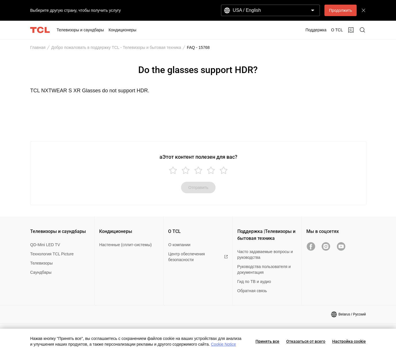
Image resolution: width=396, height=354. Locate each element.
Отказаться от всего (305, 341)
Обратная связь (252, 290)
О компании (179, 244)
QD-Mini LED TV (45, 244)
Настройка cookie (349, 341)
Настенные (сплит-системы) (125, 244)
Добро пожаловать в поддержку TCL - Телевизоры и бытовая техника (116, 47)
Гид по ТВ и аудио (254, 281)
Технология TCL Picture (52, 254)
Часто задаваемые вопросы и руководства (265, 254)
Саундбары (40, 272)
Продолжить (340, 10)
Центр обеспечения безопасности (198, 257)
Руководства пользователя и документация (264, 269)
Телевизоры (41, 263)
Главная (37, 47)
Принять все (267, 341)
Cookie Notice (223, 344)
